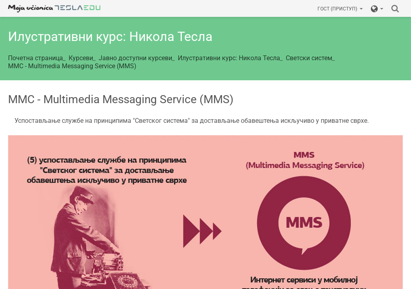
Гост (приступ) (340, 9)
